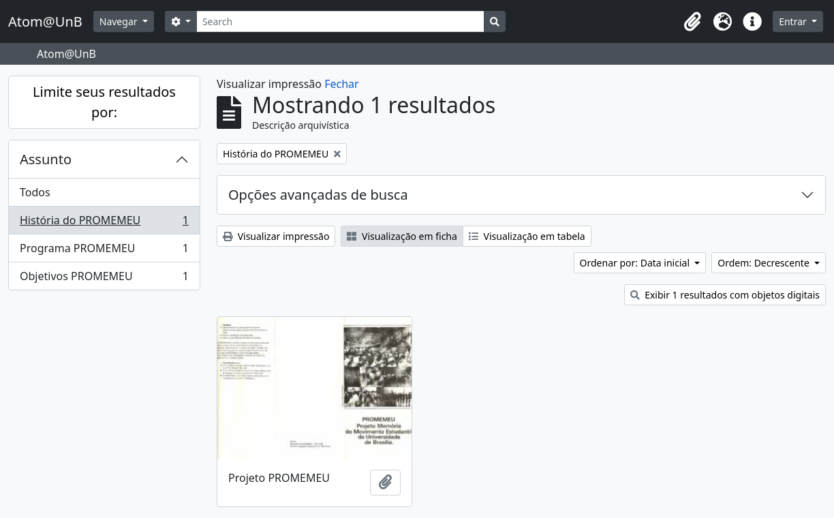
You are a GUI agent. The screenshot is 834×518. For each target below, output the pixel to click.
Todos (35, 192)
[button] (692, 22)
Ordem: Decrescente (764, 262)
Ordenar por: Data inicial (636, 262)
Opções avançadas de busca (318, 194)
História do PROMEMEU (104, 223)
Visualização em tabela (527, 236)
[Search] (340, 21)
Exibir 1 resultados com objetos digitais (725, 294)
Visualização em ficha (402, 236)
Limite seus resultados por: (104, 101)
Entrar (794, 21)
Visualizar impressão (276, 236)
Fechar (341, 83)
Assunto (46, 159)
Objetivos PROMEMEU (104, 279)
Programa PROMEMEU (104, 251)
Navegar (119, 21)
